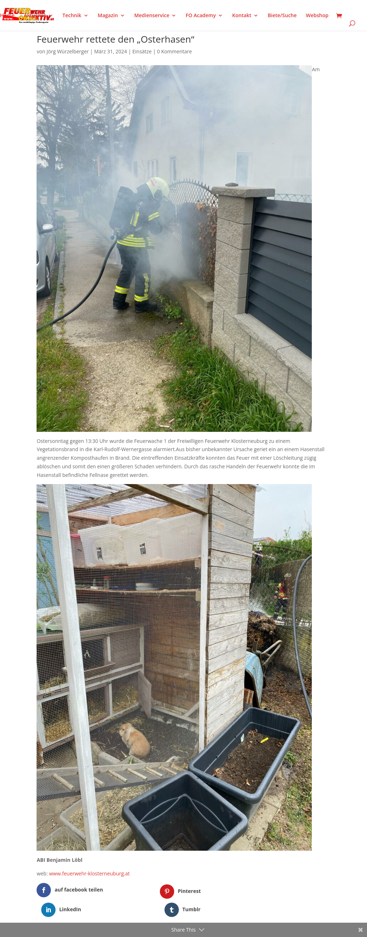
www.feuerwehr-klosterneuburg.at (89, 873)
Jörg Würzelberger (68, 51)
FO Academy (201, 16)
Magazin (108, 16)
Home (7, 16)
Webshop (317, 16)
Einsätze (142, 51)
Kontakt (242, 16)
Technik (71, 16)
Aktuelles (35, 16)
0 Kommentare (174, 51)
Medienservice (152, 16)
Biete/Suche (282, 16)
